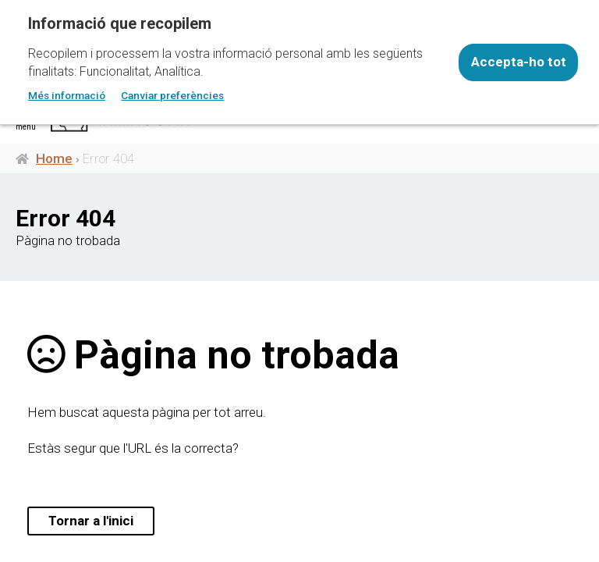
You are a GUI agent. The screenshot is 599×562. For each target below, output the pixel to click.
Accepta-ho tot (518, 61)
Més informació (66, 95)
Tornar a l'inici (90, 520)
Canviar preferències (172, 95)
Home (54, 158)
